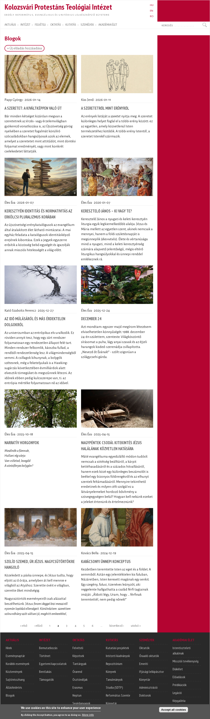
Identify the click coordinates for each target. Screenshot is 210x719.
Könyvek (111, 671)
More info (88, 715)
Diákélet (178, 669)
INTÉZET (25, 24)
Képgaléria (179, 700)
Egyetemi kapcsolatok (53, 664)
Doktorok (145, 695)
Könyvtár (111, 703)
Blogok (10, 695)
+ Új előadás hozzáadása (24, 48)
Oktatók (144, 648)
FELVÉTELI (40, 24)
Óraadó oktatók (149, 656)
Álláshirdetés (14, 687)
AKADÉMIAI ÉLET (107, 24)
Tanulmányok (114, 679)
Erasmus (77, 687)
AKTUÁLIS (10, 24)
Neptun (76, 695)
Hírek (9, 648)
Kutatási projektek (117, 648)
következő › (116, 625)
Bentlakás (45, 671)
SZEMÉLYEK (87, 24)
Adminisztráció (148, 687)
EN (151, 10)
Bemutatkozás (48, 648)
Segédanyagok (81, 703)
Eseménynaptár (15, 656)
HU (152, 5)
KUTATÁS (70, 24)
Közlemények (14, 671)
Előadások (179, 677)
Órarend (77, 671)
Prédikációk (179, 685)
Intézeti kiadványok (118, 656)
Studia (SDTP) (114, 687)
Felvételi (77, 648)
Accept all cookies (173, 710)
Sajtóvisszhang (15, 679)
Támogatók (46, 679)
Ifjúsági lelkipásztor (151, 671)
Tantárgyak (79, 664)
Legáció (177, 693)
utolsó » (136, 625)
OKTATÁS (55, 24)
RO (152, 16)
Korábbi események (17, 664)
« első (23, 625)
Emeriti (143, 664)
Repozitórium (114, 664)
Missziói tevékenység (185, 661)
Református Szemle (118, 695)
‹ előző (38, 625)
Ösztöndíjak (79, 679)
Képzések (78, 656)
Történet (44, 656)
